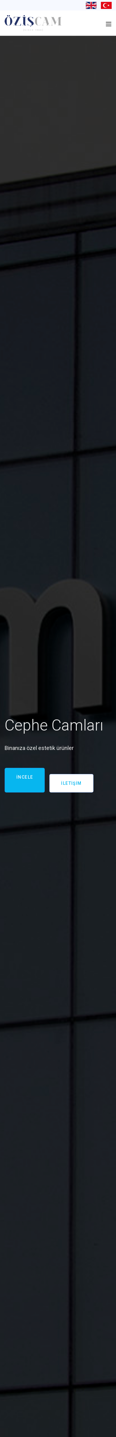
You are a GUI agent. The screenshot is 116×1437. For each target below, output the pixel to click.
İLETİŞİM (71, 783)
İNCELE (24, 777)
